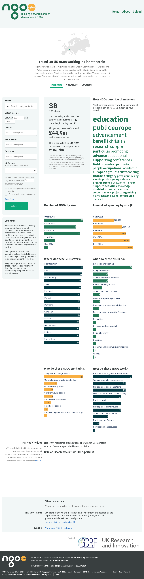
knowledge (124, 186)
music (108, 192)
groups (113, 172)
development (119, 182)
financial (98, 199)
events (97, 179)
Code (56, 574)
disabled (98, 189)
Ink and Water (16, 574)
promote (122, 164)
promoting (119, 151)
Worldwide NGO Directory (58, 528)
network (125, 179)
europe (121, 127)
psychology (117, 196)
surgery (111, 176)
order (131, 182)
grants (97, 196)
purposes (98, 186)
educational (117, 155)
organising (129, 192)
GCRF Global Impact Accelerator (96, 572)
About (126, 11)
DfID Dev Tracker (33, 512)
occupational (113, 168)
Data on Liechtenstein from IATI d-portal (68, 452)
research (101, 146)
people (98, 168)
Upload (137, 11)
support (117, 146)
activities (111, 186)
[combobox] (21, 133)
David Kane (123, 572)
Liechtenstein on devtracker (59, 522)
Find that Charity (50, 566)
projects (117, 192)
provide (129, 196)
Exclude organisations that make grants (20, 189)
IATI (50, 574)
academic (130, 168)
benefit (100, 141)
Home (115, 11)
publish (106, 179)
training (134, 176)
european (100, 172)
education (110, 119)
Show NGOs (72, 84)
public (102, 127)
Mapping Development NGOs (54, 572)
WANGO (38, 527)
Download (87, 84)
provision (123, 176)
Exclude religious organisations (20, 194)
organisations (102, 182)
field (96, 164)
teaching (132, 172)
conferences (122, 160)
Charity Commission (58, 560)
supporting (102, 160)
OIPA (37, 460)
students (98, 192)
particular (101, 151)
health (105, 196)
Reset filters (9, 199)
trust (122, 172)
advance (100, 155)
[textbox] (17, 132)
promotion (108, 164)
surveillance (112, 189)
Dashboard (56, 84)
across (124, 189)
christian (117, 141)
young (115, 179)
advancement (110, 134)
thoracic (99, 176)
